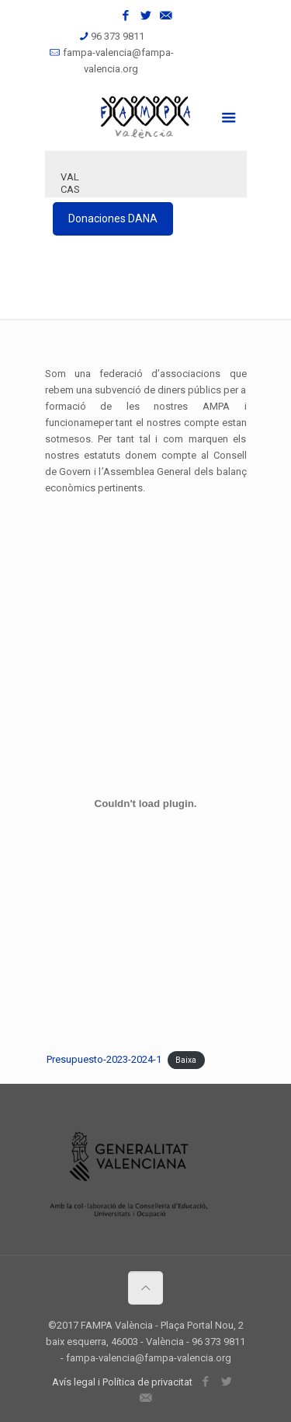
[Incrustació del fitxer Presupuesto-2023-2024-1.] (145, 803)
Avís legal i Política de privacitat (122, 1382)
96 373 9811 (117, 36)
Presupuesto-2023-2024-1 (104, 1059)
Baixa (185, 1060)
